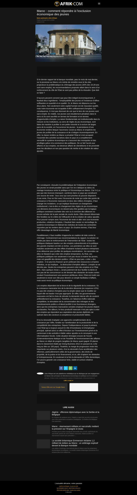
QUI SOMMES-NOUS (62, 488)
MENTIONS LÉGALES (74, 488)
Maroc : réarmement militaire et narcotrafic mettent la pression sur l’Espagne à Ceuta (75, 427)
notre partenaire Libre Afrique (47, 18)
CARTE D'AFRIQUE (64, 486)
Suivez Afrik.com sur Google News (53, 387)
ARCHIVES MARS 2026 (63, 490)
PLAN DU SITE (74, 486)
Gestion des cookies (75, 490)
